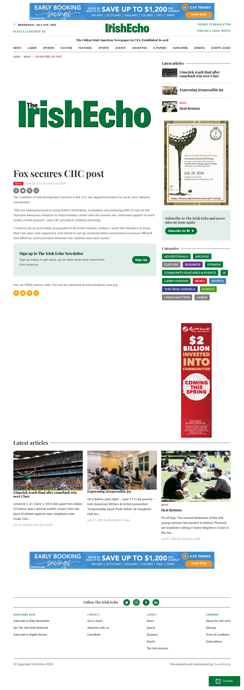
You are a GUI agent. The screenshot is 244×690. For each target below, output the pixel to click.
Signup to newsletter (214, 24)
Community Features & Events (190, 273)
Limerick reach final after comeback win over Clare (200, 74)
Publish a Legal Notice (214, 30)
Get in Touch (95, 621)
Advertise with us (98, 628)
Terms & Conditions (218, 634)
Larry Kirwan (176, 281)
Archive (202, 256)
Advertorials (176, 256)
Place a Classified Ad (29, 31)
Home (16, 56)
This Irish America (179, 289)
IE (224, 273)
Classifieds (93, 634)
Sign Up (141, 260)
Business (192, 264)
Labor (32, 48)
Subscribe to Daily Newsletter (31, 621)
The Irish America (157, 648)
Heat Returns (190, 108)
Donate (199, 48)
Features (85, 48)
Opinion (48, 48)
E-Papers (160, 48)
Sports (104, 48)
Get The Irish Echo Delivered (30, 628)
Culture (66, 48)
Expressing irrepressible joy (202, 90)
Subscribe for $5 (181, 231)
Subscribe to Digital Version (30, 634)
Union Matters (177, 297)
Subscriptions (214, 641)
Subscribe (180, 48)
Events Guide (220, 48)
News (17, 48)
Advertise (139, 48)
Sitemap (211, 628)
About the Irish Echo (218, 621)
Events (121, 48)
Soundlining (222, 664)
